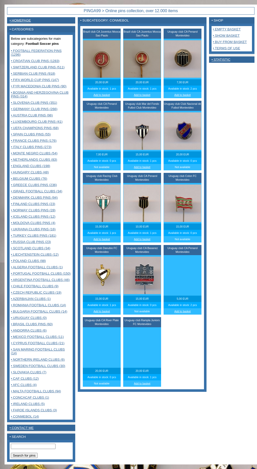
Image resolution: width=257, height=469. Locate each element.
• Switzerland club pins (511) (38, 67)
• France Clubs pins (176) (34, 140)
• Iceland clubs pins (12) (33, 216)
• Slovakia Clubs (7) (28, 372)
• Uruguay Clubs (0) (29, 318)
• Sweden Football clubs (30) (38, 366)
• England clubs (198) (30, 166)
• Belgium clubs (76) (29, 178)
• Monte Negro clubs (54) (34, 153)
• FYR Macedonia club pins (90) (38, 86)
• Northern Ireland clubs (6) (38, 359)
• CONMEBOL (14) (25, 416)
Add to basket (101, 94)
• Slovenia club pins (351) (34, 103)
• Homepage (20, 20)
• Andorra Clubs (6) (29, 330)
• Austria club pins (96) (32, 115)
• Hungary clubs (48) (30, 172)
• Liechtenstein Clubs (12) (35, 254)
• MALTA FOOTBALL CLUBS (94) (36, 391)
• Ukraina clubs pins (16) (33, 229)
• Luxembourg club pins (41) (37, 122)
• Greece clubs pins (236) (34, 185)
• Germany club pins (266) (34, 109)
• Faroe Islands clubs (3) (34, 410)
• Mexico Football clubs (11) (37, 337)
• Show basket (226, 35)
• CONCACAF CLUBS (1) (30, 397)
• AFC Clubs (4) (24, 385)
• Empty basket (227, 29)
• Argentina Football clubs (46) (40, 280)
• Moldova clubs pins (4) (33, 223)
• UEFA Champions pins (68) (35, 128)
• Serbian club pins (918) (33, 73)
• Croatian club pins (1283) (35, 61)
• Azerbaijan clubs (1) (31, 299)
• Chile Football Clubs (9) (35, 286)
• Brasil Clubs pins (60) (32, 324)
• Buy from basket (230, 42)
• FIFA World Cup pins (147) (35, 80)
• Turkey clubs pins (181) (33, 235)
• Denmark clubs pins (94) (34, 197)
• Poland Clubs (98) (28, 261)
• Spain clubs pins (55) (31, 134)
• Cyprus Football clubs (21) (37, 343)
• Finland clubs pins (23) (33, 204)
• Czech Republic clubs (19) (36, 292)
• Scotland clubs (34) (30, 248)
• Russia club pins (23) (31, 242)
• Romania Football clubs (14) (38, 305)
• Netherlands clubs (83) (34, 159)
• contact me (22, 428)
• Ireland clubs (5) (28, 404)
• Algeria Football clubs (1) (37, 267)
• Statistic (221, 60)
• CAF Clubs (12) (25, 378)
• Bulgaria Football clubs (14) (39, 311)
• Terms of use (226, 48)
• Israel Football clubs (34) (36, 191)
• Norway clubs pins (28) (33, 210)
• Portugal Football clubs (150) (41, 273)
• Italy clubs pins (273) (31, 147)
